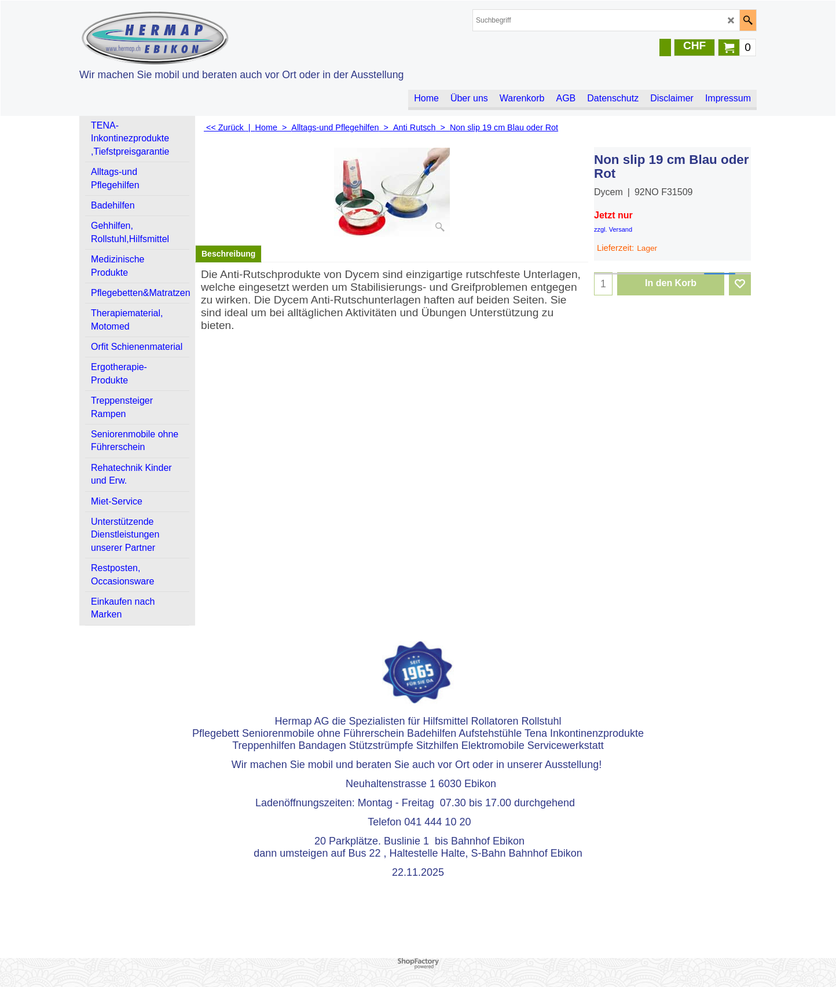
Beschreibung (228, 253)
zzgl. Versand (613, 229)
